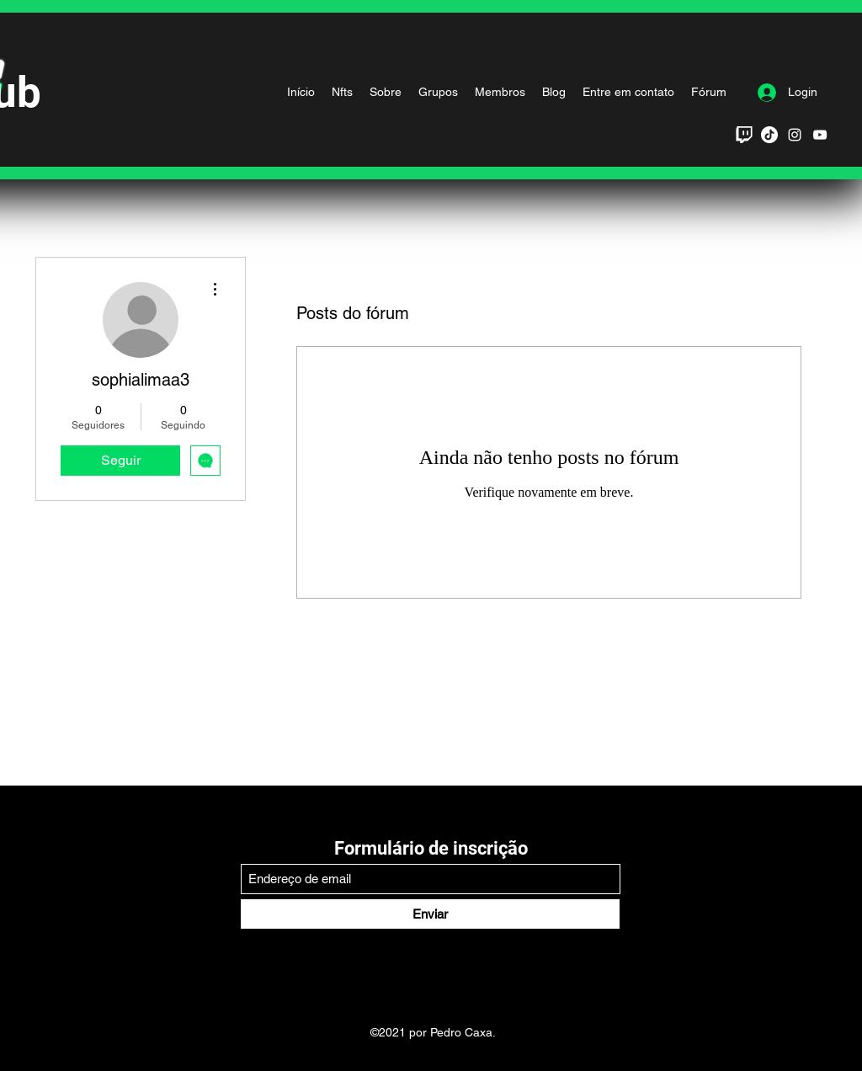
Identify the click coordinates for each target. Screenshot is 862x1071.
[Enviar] (430, 914)
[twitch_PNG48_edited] (744, 134)
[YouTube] (819, 134)
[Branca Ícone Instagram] (794, 134)
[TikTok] (769, 134)
